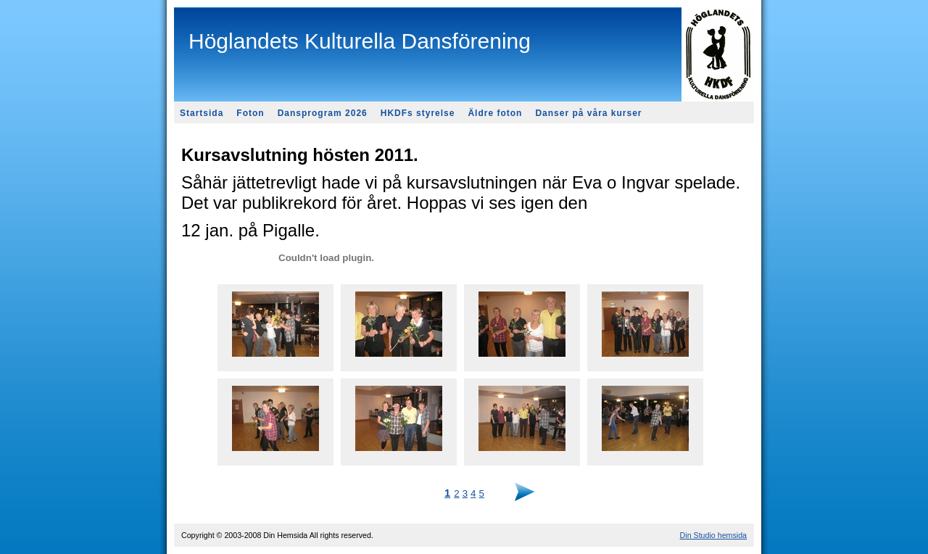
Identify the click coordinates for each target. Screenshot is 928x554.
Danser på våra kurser (588, 113)
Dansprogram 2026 (323, 113)
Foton (250, 113)
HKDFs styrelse (418, 113)
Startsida (201, 113)
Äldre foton (495, 113)
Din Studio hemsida (713, 535)
